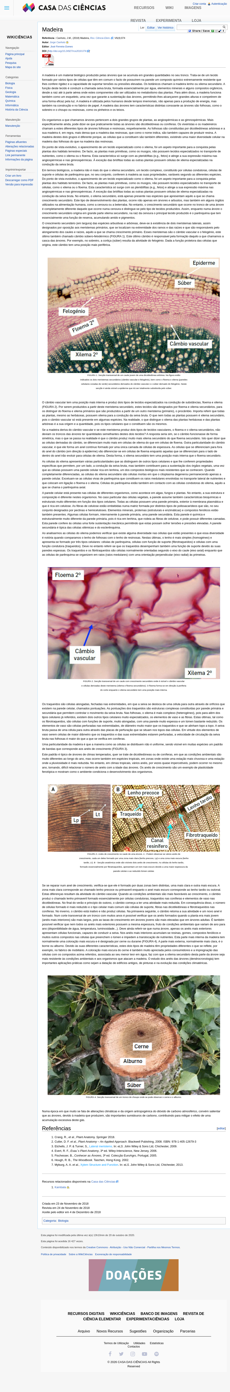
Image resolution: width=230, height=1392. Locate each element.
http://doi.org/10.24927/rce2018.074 (70, 51)
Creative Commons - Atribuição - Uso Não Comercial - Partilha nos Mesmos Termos (136, 1262)
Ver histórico (164, 27)
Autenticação (218, 3)
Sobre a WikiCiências (84, 1269)
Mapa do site (14, 67)
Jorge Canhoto (61, 43)
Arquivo (85, 1347)
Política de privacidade (56, 1269)
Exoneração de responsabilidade (116, 1269)
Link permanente (16, 155)
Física (9, 87)
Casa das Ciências (106, 1195)
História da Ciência (17, 109)
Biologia (66, 1234)
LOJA (181, 1334)
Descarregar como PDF (20, 180)
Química (11, 100)
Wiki (170, 8)
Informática (13, 105)
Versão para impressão (20, 184)
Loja (196, 20)
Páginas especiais (17, 150)
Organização (164, 1347)
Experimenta (168, 20)
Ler (141, 27)
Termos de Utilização (117, 1358)
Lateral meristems (103, 1159)
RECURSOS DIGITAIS (87, 1329)
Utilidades (140, 1358)
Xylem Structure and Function (103, 1178)
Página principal (15, 54)
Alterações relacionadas (20, 146)
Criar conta (199, 3)
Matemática (13, 96)
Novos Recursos (111, 1347)
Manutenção (13, 125)
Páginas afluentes (17, 142)
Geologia (11, 92)
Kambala (63, 1200)
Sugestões (139, 1347)
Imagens (193, 8)
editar (220, 1141)
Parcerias (189, 1347)
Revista (138, 20)
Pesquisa (11, 62)
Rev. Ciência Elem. (103, 38)
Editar (150, 27)
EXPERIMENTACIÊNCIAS (148, 1334)
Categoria (52, 1234)
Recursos (144, 8)
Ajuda (9, 58)
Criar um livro (14, 175)
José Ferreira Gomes (64, 47)
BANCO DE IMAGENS (160, 1329)
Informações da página (20, 159)
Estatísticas (158, 1358)
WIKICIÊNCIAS (123, 1329)
